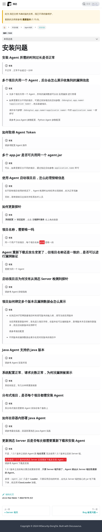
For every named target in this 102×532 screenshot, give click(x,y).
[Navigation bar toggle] (4, 4)
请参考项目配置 (16, 331)
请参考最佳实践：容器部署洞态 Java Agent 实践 (28, 430)
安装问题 (42, 27)
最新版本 (26, 19)
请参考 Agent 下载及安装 (17, 463)
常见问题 (15, 27)
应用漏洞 (63, 94)
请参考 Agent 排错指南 (16, 291)
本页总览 (8, 39)
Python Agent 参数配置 (49, 119)
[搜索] (91, 4)
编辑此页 (8, 494)
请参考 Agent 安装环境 (16, 362)
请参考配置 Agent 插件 (16, 145)
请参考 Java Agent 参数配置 (22, 119)
